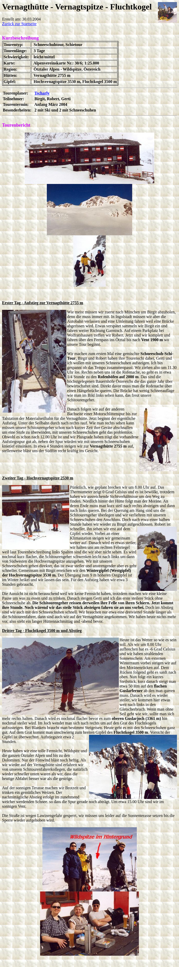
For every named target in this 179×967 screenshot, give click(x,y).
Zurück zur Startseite (19, 24)
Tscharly (42, 93)
